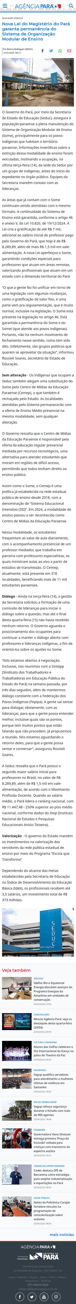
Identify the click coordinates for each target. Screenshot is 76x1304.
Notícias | (24, 1277)
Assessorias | (33, 1281)
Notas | (44, 1277)
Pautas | (35, 1277)
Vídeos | (63, 1277)
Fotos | (53, 1277)
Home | (13, 1277)
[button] (4, 6)
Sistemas (46, 1281)
